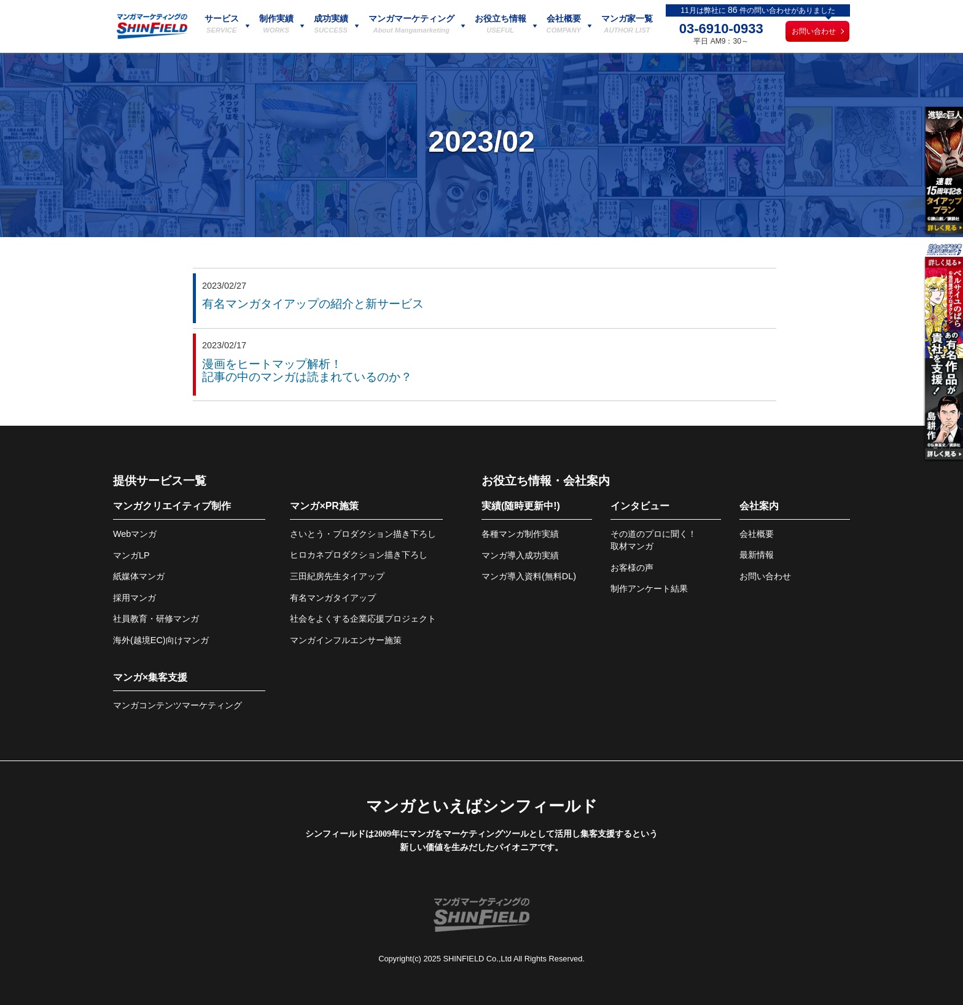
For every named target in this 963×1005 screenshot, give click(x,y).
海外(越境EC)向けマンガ (161, 640)
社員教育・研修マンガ (156, 619)
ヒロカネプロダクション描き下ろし (358, 555)
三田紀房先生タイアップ (337, 576)
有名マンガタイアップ (333, 598)
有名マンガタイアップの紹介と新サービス (313, 303)
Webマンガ (135, 534)
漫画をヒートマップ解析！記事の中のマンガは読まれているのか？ (307, 370)
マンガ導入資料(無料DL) (529, 576)
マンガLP (131, 555)
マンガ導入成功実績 (520, 555)
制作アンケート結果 (649, 588)
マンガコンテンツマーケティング (177, 705)
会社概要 (756, 534)
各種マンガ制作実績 (520, 534)
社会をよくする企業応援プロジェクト (363, 619)
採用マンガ (134, 598)
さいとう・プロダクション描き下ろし (363, 534)
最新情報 (756, 555)
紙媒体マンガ (139, 576)
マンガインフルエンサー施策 (346, 640)
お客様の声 (631, 568)
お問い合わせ (814, 31)
